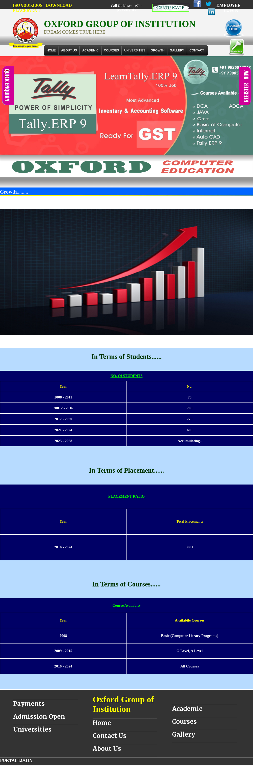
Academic (187, 709)
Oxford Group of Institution (123, 704)
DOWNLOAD (59, 5)
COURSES (111, 50)
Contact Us (109, 736)
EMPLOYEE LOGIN (228, 8)
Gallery (177, 50)
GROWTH (157, 50)
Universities (32, 729)
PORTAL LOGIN (16, 760)
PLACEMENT (26, 10)
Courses (184, 722)
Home (51, 50)
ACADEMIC (90, 50)
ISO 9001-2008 (28, 5)
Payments (29, 704)
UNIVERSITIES (134, 50)
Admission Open (39, 716)
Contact (196, 50)
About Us (69, 50)
